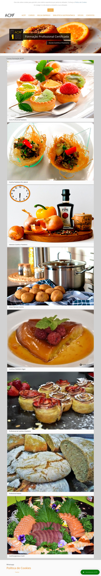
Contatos (90, 15)
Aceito (50, 10)
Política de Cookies (81, 2)
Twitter (17, 572)
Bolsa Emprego (43, 15)
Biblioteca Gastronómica (64, 15)
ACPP (24, 15)
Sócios (80, 15)
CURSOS (31, 15)
